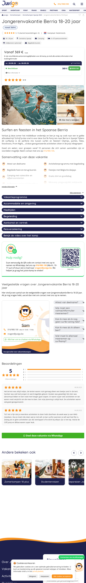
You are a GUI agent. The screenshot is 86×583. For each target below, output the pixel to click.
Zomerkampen (15, 15)
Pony (25, 10)
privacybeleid (38, 571)
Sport (4, 10)
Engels (43, 10)
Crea (64, 10)
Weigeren (32, 576)
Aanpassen (45, 576)
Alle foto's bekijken (69, 120)
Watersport (74, 10)
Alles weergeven (77, 193)
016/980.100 (61, 4)
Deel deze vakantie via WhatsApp (43, 435)
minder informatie (8, 187)
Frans (34, 10)
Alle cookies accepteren (62, 576)
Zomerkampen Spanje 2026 (32, 15)
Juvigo (5, 15)
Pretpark (54, 10)
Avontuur (15, 10)
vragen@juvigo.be (43, 268)
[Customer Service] (79, 566)
